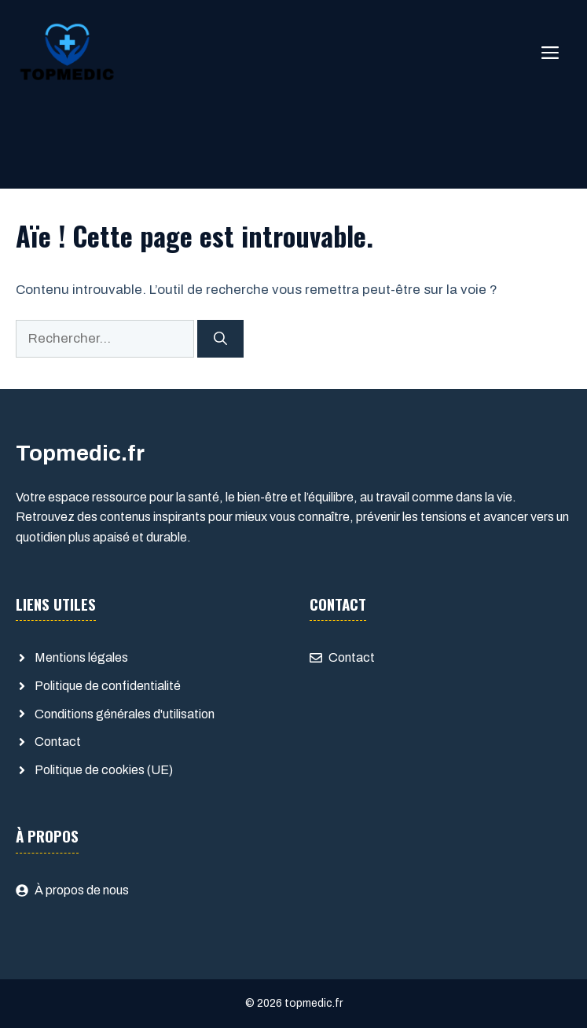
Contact (58, 741)
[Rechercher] (220, 339)
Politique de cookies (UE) (104, 770)
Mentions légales (81, 657)
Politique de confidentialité (108, 685)
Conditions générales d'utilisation (125, 714)
